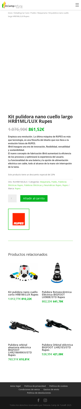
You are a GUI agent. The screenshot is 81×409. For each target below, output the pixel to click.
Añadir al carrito (34, 198)
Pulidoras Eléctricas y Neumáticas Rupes (42, 185)
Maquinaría (42, 13)
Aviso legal (15, 386)
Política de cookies (58, 386)
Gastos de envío (51, 389)
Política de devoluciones (39, 392)
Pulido (33, 13)
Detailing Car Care (21, 13)
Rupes (65, 185)
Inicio (10, 13)
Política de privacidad (35, 386)
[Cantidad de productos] (12, 198)
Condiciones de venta (29, 389)
